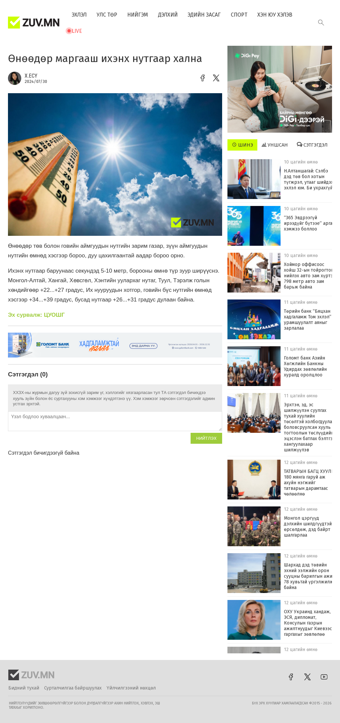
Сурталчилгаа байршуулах (73, 688)
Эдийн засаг (204, 15)
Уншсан (275, 145)
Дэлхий (168, 15)
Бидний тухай (23, 688)
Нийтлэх (206, 438)
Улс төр (107, 15)
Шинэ (242, 145)
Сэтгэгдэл (312, 145)
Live (77, 31)
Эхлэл (79, 15)
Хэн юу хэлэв (274, 15)
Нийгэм (137, 15)
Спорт (239, 15)
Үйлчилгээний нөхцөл (131, 688)
